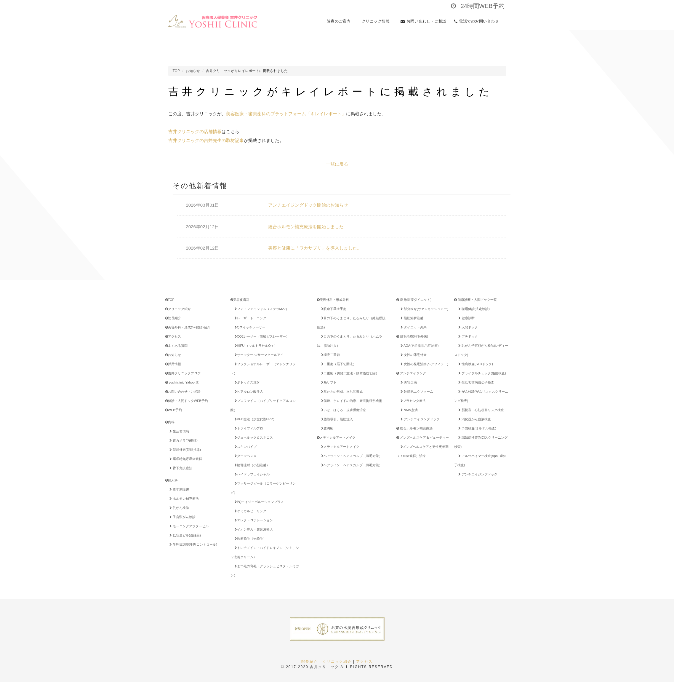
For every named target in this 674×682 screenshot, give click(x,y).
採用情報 (173, 364)
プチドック (467, 336)
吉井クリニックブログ (183, 373)
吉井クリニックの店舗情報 (195, 131)
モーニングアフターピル (188, 526)
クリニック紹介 (178, 309)
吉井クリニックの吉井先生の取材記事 (206, 140)
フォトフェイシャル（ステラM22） (261, 309)
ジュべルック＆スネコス (253, 437)
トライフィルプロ (248, 428)
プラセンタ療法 (412, 401)
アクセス (173, 336)
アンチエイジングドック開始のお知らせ (308, 204)
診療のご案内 (340, 21)
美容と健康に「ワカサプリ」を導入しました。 (314, 247)
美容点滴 (407, 382)
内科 (169, 422)
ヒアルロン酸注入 (248, 391)
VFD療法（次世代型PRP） (254, 419)
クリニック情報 (377, 21)
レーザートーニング (249, 318)
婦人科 (171, 480)
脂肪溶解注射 (410, 318)
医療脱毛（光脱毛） (249, 538)
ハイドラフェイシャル (251, 474)
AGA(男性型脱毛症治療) (418, 345)
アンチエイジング (411, 373)
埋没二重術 (329, 355)
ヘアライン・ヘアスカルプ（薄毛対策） (350, 456)
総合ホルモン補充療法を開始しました (306, 226)
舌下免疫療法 (179, 468)
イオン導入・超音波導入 (253, 529)
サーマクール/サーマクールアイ (258, 355)
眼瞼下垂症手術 (332, 309)
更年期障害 (178, 489)
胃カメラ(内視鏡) (182, 440)
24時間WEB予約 (477, 6)
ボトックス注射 (246, 382)
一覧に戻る (337, 164)
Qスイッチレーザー (249, 327)
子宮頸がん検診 (181, 517)
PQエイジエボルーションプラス (262, 502)
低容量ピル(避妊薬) (184, 535)
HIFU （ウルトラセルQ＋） (255, 345)
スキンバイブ (245, 446)
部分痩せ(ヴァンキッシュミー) (423, 309)
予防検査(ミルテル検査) (476, 428)
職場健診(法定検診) (473, 309)
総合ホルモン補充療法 (414, 428)
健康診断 (465, 318)
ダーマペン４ (245, 456)
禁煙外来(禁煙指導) (184, 449)
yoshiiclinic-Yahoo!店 (182, 382)
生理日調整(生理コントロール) (192, 544)
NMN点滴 (408, 410)
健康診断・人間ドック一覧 (475, 299)
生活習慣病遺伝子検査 (475, 382)
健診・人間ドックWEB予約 (186, 401)
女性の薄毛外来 (412, 355)
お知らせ (193, 71)
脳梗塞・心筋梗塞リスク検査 (480, 410)
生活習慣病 (178, 431)
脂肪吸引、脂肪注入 (336, 419)
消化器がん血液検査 (473, 419)
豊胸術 (326, 428)
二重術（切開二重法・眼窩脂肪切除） (349, 373)
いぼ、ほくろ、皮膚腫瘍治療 (342, 410)
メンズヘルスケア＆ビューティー (422, 437)
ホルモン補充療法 (183, 498)
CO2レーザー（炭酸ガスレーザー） (261, 336)
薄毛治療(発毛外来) (412, 336)
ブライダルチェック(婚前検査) (481, 373)
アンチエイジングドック (419, 419)
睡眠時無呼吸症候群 (184, 459)
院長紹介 (173, 318)
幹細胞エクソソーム (415, 391)
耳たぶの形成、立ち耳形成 (341, 391)
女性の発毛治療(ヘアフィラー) (423, 364)
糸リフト (328, 382)
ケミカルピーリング (249, 511)
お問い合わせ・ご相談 (423, 21)
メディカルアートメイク (336, 437)
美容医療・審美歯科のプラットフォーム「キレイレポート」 (286, 113)
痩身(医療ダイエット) (413, 299)
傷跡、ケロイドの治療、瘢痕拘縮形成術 (350, 401)
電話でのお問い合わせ (478, 21)
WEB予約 (173, 410)
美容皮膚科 (239, 299)
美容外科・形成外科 (333, 299)
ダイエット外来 (412, 327)
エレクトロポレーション (253, 520)
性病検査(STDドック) (474, 364)
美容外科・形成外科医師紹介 (187, 327)
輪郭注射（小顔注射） (251, 465)
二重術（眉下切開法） (337, 364)
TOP (176, 71)
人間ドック (467, 327)
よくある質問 (176, 345)
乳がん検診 (178, 507)
